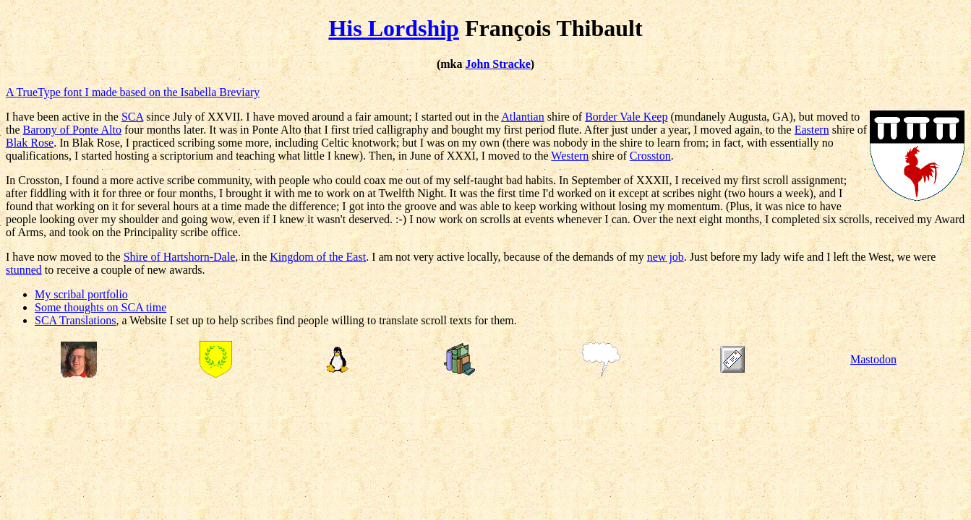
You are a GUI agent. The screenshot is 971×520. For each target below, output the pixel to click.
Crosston (650, 156)
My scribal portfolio (81, 294)
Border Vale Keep (626, 116)
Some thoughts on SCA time (100, 307)
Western (570, 156)
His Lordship (393, 28)
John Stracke (498, 64)
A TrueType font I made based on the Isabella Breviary (133, 92)
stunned (24, 270)
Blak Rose (30, 142)
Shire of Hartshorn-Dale (180, 257)
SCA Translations (75, 320)
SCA (132, 116)
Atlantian (522, 116)
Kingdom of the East (318, 257)
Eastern (812, 130)
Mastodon (873, 359)
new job (665, 257)
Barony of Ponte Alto (72, 130)
